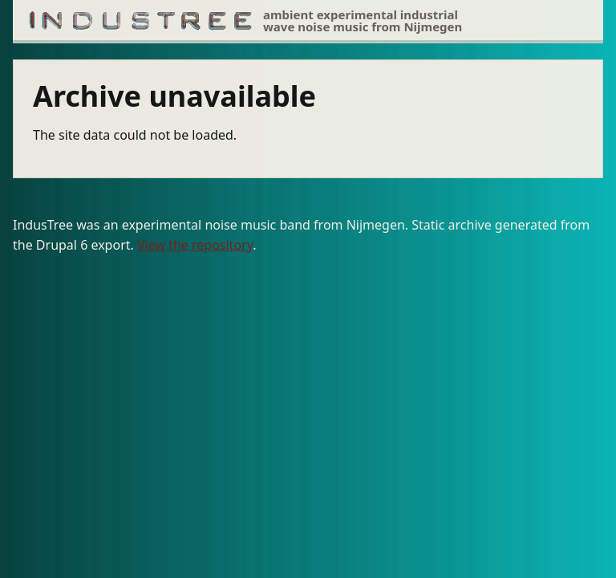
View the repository (195, 245)
